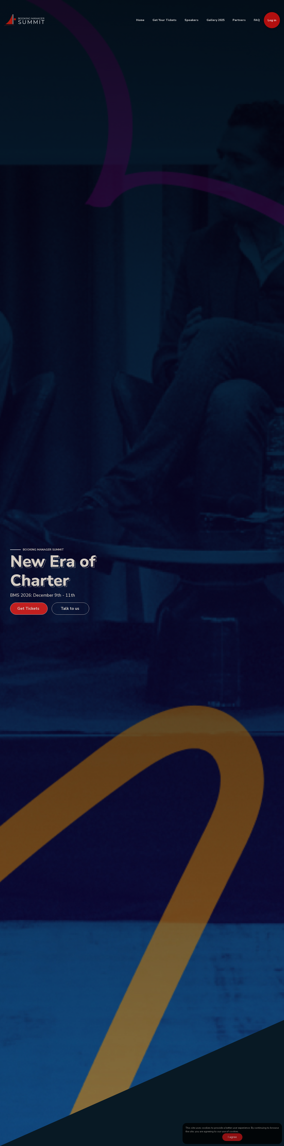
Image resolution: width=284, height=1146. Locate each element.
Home (140, 20)
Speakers (191, 20)
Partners (239, 20)
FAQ (257, 20)
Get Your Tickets (164, 20)
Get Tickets (28, 608)
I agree (232, 1137)
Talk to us (70, 608)
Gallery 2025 (215, 20)
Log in (272, 20)
